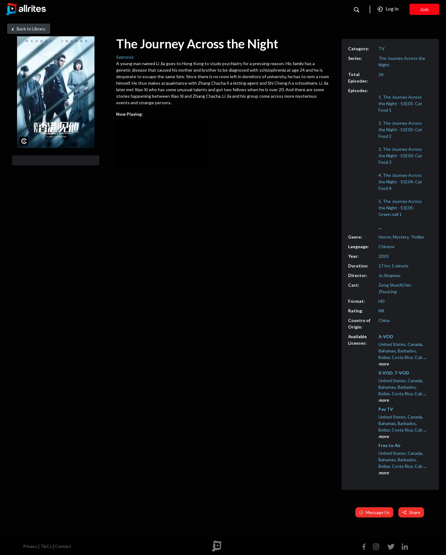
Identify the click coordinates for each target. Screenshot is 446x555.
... (379, 227)
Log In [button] (388, 9)
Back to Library (27, 29)
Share (411, 512)
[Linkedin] (403, 546)
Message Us (374, 512)
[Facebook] (365, 546)
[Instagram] (376, 546)
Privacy (30, 546)
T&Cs (46, 546)
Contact (63, 546)
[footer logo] (217, 546)
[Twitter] (391, 546)
